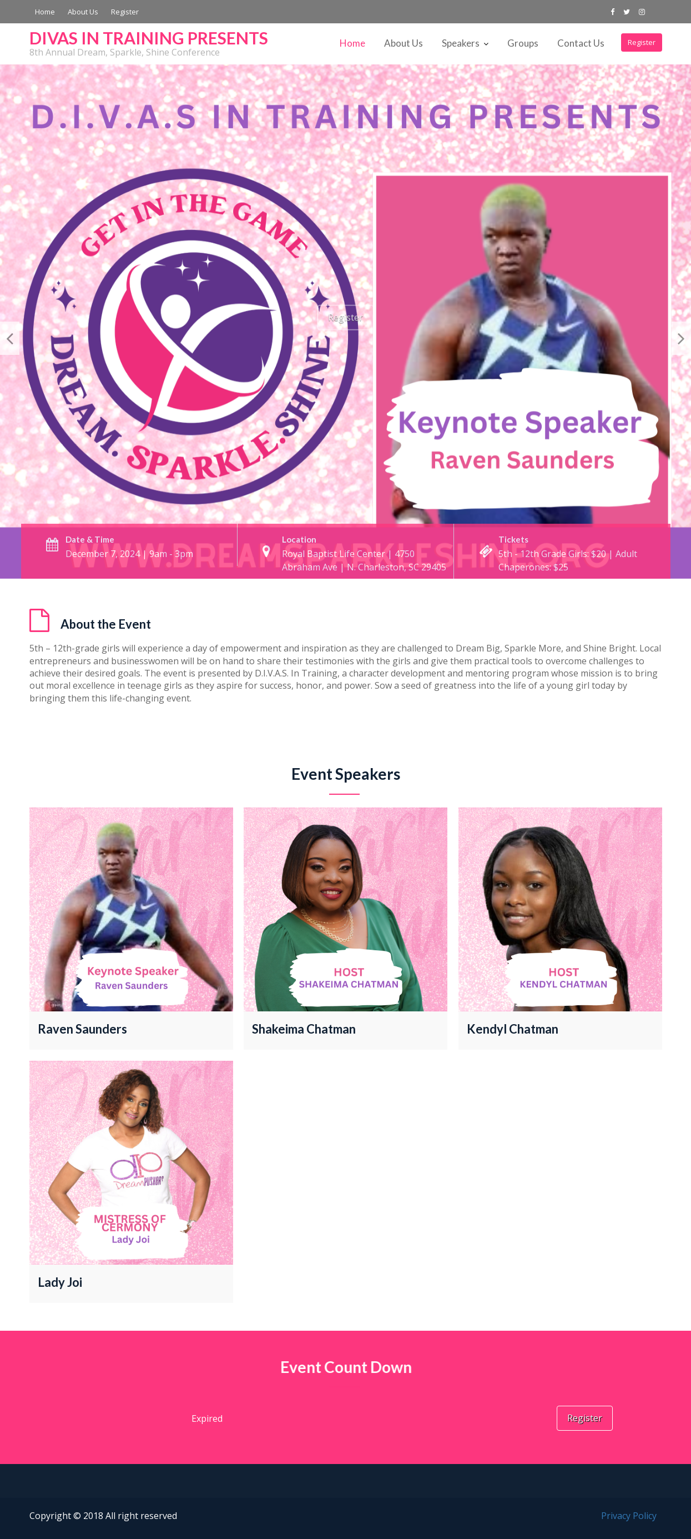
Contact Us (580, 43)
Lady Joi (61, 1280)
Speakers (461, 43)
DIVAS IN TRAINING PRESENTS (148, 38)
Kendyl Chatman (512, 1029)
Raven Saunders (82, 1029)
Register (125, 12)
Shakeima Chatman (304, 1029)
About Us (83, 12)
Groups (522, 43)
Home (45, 12)
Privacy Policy (629, 1516)
